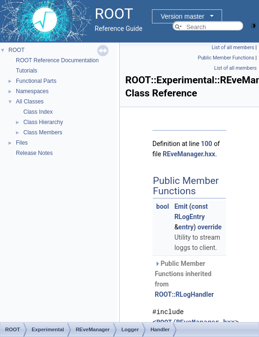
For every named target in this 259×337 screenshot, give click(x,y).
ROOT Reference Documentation (57, 60)
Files (22, 142)
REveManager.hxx (189, 154)
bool (162, 206)
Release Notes (34, 153)
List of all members (233, 47)
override (209, 227)
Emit (180, 206)
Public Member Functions (226, 58)
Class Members (42, 132)
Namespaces (32, 91)
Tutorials (26, 70)
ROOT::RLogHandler (184, 294)
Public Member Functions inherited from (184, 279)
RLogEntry (189, 216)
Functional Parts (36, 81)
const (200, 206)
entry (186, 227)
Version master (182, 16)
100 (206, 143)
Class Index (38, 112)
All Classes (29, 101)
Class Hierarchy (43, 122)
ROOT (16, 50)
